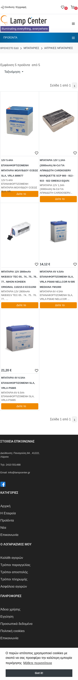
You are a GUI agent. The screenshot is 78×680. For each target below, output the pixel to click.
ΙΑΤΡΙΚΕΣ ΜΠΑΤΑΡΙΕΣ (56, 48)
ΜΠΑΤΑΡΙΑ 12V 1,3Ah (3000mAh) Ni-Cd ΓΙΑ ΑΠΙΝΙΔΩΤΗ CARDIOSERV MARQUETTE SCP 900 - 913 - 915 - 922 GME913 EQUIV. (57, 170)
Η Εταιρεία (8, 513)
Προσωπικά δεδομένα (16, 624)
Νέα (3, 527)
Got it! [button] (39, 673)
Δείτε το (19, 193)
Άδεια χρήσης (10, 609)
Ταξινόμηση (12, 71)
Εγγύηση (6, 616)
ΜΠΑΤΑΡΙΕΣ (29, 48)
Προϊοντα (10, 37)
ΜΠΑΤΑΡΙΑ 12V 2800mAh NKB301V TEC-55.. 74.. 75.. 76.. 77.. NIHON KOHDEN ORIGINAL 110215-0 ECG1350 (19, 279)
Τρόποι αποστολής (14, 572)
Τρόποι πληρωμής (13, 579)
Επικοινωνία (9, 535)
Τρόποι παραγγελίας (15, 565)
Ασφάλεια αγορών (13, 586)
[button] (74, 7)
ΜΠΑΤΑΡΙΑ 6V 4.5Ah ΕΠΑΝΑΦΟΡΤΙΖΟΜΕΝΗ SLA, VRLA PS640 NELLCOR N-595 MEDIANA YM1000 (57, 279)
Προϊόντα (7, 520)
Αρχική (5, 506)
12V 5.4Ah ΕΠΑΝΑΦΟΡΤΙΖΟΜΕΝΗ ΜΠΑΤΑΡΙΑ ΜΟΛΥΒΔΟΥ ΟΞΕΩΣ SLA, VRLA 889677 (19, 168)
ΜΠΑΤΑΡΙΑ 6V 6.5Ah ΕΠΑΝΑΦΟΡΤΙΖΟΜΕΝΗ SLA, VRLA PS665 (18, 382)
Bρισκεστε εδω (9, 48)
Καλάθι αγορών (11, 558)
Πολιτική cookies (12, 631)
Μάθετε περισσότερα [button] (37, 663)
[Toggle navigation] (73, 23)
